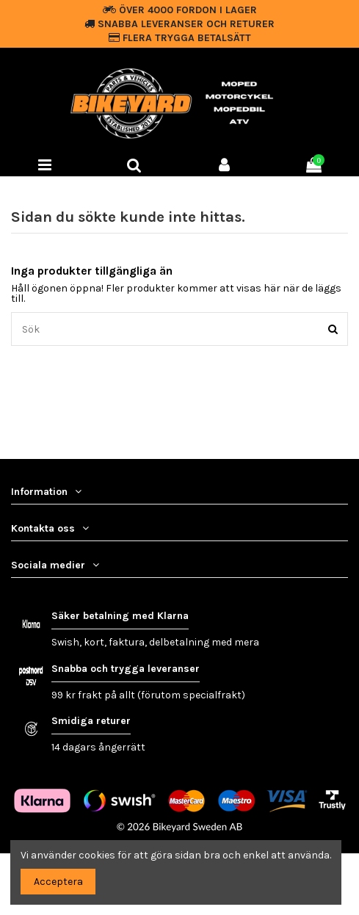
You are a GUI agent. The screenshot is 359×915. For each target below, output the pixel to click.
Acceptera (58, 881)
